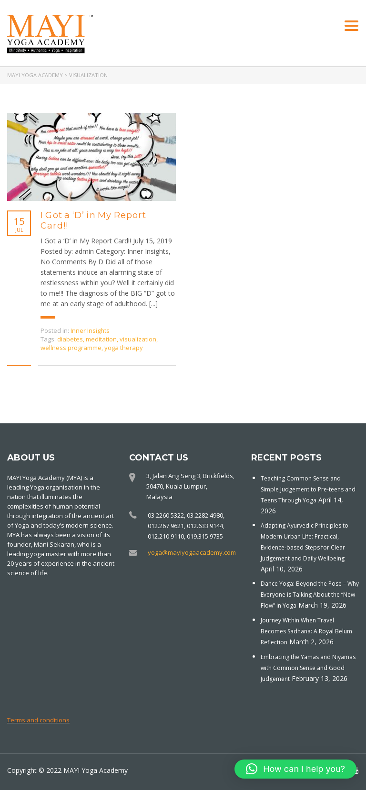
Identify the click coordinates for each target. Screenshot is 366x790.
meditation (101, 339)
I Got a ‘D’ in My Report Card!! (93, 220)
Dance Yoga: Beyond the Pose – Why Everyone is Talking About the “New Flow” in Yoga (310, 595)
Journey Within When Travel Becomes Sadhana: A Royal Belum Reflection (306, 631)
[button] (295, 769)
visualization (138, 339)
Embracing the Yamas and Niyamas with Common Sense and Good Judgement (308, 668)
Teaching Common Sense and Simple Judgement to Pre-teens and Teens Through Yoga (308, 489)
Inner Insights (90, 330)
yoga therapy (123, 347)
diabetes (70, 339)
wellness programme (71, 347)
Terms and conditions (38, 720)
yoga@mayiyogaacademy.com (192, 552)
